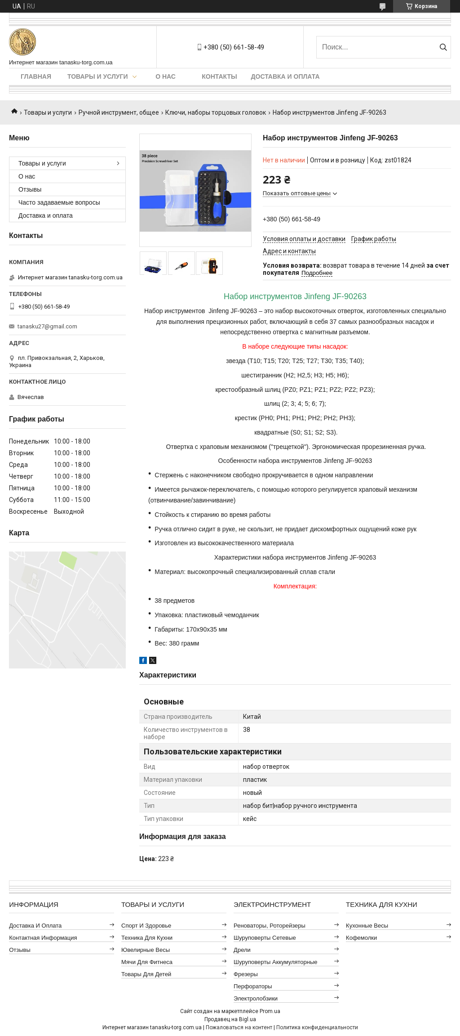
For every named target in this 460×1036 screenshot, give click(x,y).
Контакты (219, 76)
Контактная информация (43, 937)
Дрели (242, 949)
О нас (165, 76)
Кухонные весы (367, 925)
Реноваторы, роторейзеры (269, 925)
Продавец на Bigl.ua (230, 1019)
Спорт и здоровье (146, 925)
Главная (36, 76)
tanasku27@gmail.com (47, 326)
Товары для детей (146, 974)
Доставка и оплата (285, 76)
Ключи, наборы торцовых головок (215, 112)
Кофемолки (361, 937)
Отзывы (29, 189)
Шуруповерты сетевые (265, 937)
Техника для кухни (146, 937)
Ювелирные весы (145, 949)
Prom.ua (270, 1011)
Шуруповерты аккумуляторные (275, 962)
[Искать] (443, 47)
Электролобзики (256, 998)
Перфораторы (253, 986)
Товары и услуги (97, 76)
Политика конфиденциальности (317, 1027)
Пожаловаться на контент (239, 1027)
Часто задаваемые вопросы (59, 202)
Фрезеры (246, 974)
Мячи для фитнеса (146, 962)
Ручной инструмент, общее (119, 112)
